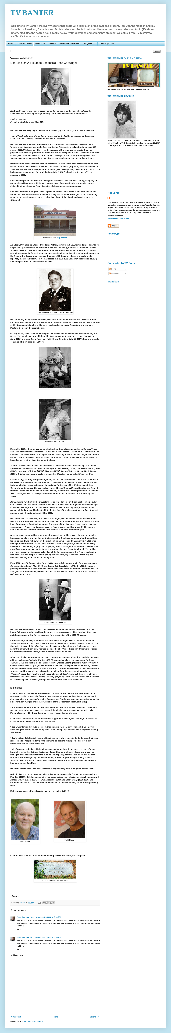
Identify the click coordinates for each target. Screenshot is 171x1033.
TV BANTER (32, 13)
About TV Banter (24, 44)
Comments (114, 273)
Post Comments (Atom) (32, 1021)
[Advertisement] (129, 169)
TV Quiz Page (89, 44)
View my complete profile (118, 219)
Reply (19, 929)
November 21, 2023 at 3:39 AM (47, 917)
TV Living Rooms (106, 44)
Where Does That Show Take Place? (64, 44)
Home (10, 44)
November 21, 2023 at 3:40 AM (47, 937)
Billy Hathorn (62, 238)
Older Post (94, 1017)
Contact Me (40, 44)
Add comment (17, 955)
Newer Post (16, 1017)
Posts (112, 269)
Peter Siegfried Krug (25, 917)
